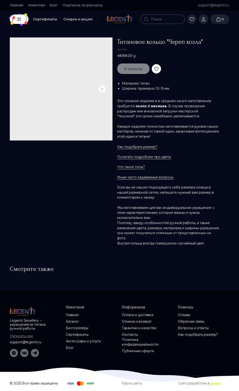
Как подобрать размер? (137, 147)
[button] (85, 5)
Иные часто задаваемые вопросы (145, 177)
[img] (119, 19)
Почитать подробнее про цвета (144, 157)
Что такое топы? (131, 167)
